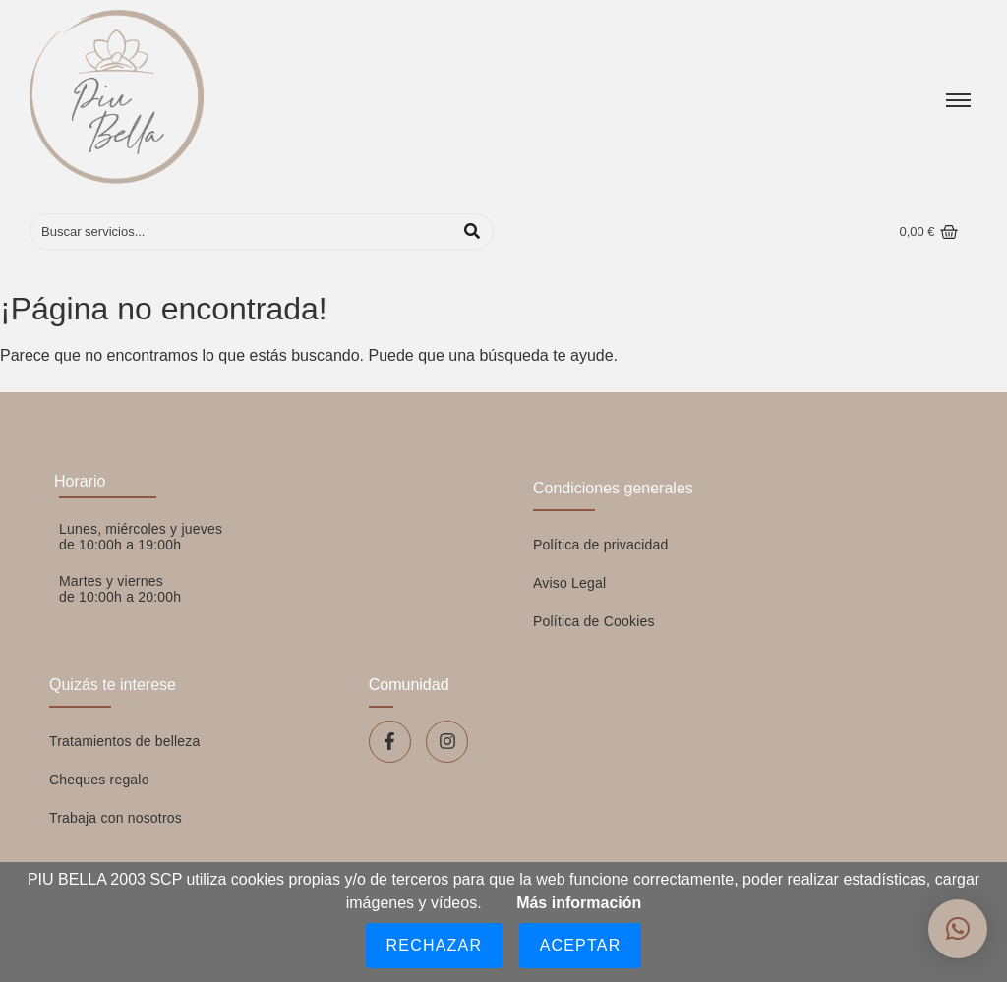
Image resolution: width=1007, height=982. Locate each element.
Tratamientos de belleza (125, 741)
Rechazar (434, 945)
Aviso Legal (569, 583)
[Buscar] (241, 232)
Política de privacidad (600, 544)
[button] (957, 928)
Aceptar (581, 945)
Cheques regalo (99, 779)
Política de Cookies (594, 621)
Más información (578, 903)
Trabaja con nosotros (115, 818)
